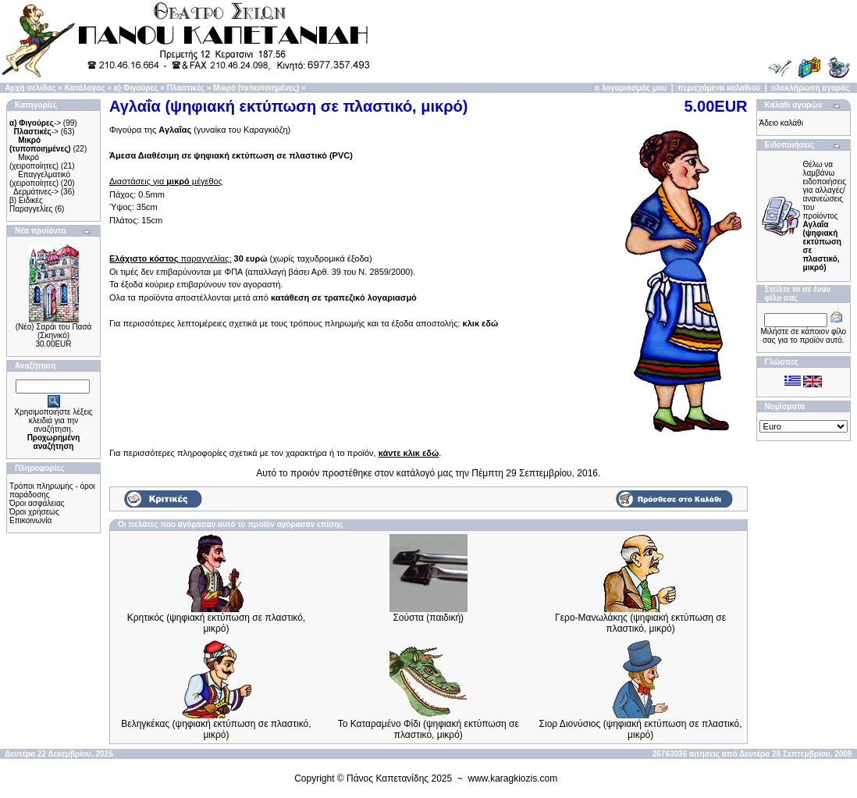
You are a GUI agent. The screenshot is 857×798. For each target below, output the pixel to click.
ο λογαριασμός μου (631, 88)
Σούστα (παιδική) (428, 617)
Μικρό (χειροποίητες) (34, 161)
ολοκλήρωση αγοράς (810, 88)
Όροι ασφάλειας (37, 503)
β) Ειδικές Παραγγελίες (30, 204)
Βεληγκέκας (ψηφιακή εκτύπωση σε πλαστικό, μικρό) (216, 729)
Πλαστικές (185, 88)
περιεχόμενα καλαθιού (718, 88)
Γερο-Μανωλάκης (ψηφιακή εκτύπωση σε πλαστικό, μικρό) (640, 623)
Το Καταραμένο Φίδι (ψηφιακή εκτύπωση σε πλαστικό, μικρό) (428, 729)
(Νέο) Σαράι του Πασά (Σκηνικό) (54, 331)
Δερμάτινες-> (36, 191)
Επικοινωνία (30, 520)
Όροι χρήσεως (34, 512)
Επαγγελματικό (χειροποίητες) (39, 178)
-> (35, 123)
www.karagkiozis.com (513, 778)
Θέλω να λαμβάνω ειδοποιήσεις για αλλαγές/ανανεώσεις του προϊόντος (824, 216)
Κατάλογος (85, 88)
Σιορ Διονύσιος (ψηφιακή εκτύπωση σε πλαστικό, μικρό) (640, 729)
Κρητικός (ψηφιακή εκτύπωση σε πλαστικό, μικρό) (216, 623)
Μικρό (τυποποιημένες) (256, 88)
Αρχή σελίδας (30, 88)
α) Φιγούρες (136, 88)
